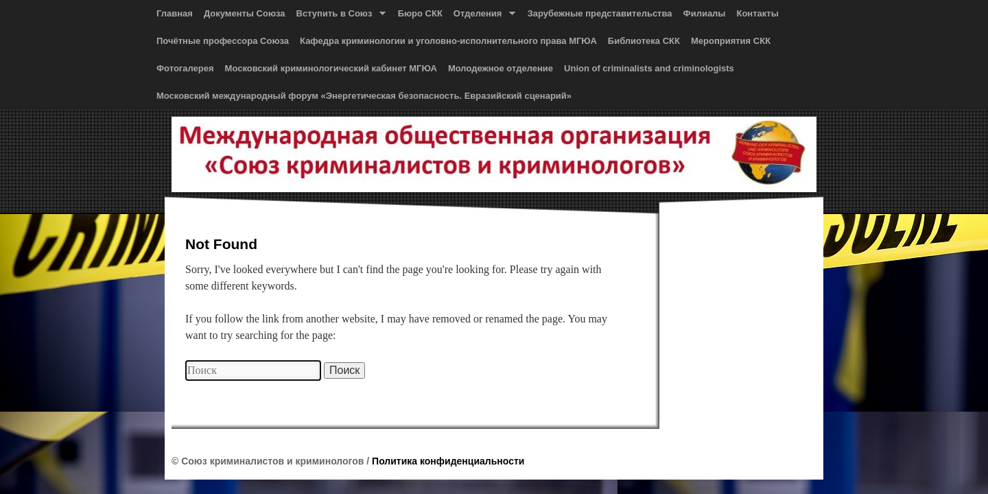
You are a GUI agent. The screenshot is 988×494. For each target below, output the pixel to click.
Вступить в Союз (338, 16)
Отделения (481, 16)
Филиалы (704, 13)
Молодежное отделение (500, 68)
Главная (174, 13)
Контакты (757, 13)
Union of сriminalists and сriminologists (649, 68)
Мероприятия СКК (731, 41)
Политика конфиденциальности (448, 461)
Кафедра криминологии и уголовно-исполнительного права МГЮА (448, 41)
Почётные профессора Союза (222, 41)
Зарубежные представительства (600, 13)
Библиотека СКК (644, 41)
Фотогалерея (185, 68)
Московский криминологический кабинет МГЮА (331, 68)
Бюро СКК (420, 13)
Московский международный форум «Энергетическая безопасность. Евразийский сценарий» (364, 96)
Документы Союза (244, 13)
